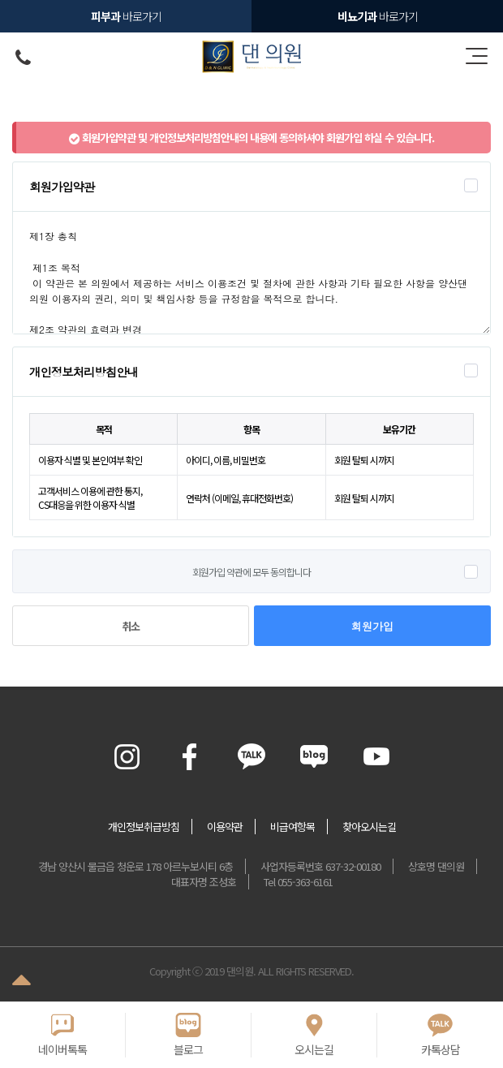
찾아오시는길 (369, 826)
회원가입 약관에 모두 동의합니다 (251, 572)
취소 (131, 626)
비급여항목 (292, 826)
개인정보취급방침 (143, 826)
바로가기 (377, 16)
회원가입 (372, 626)
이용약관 (225, 826)
